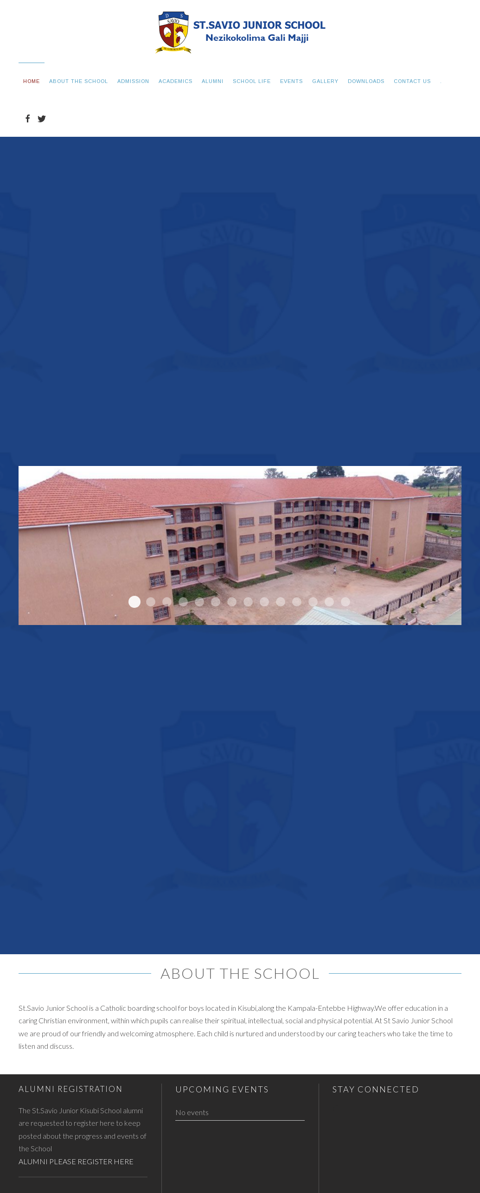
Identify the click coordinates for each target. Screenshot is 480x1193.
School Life (252, 81)
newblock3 (167, 601)
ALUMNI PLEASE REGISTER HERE (76, 1161)
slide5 (248, 601)
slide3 (280, 601)
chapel (345, 601)
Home (31, 81)
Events (291, 81)
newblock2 (183, 601)
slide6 (232, 601)
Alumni (213, 81)
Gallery (325, 81)
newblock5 (134, 602)
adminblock (215, 601)
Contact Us (412, 81)
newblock (199, 601)
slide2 (264, 601)
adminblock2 (313, 601)
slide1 (296, 601)
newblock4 (150, 601)
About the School (78, 81)
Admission (133, 81)
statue (329, 601)
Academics (175, 81)
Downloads (366, 81)
